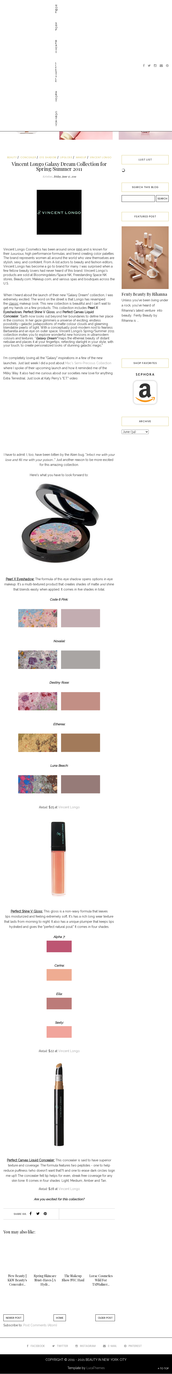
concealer (28, 157)
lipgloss (66, 157)
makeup (81, 157)
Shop (23, 5)
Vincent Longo (69, 807)
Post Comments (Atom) (40, 1325)
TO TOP (163, 1368)
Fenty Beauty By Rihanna (144, 294)
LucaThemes (95, 1368)
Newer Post (13, 1318)
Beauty (37, 5)
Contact (88, 5)
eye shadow (48, 157)
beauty (12, 157)
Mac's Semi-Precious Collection (88, 363)
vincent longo (101, 157)
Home (9, 5)
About (71, 5)
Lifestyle (54, 5)
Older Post (105, 1318)
